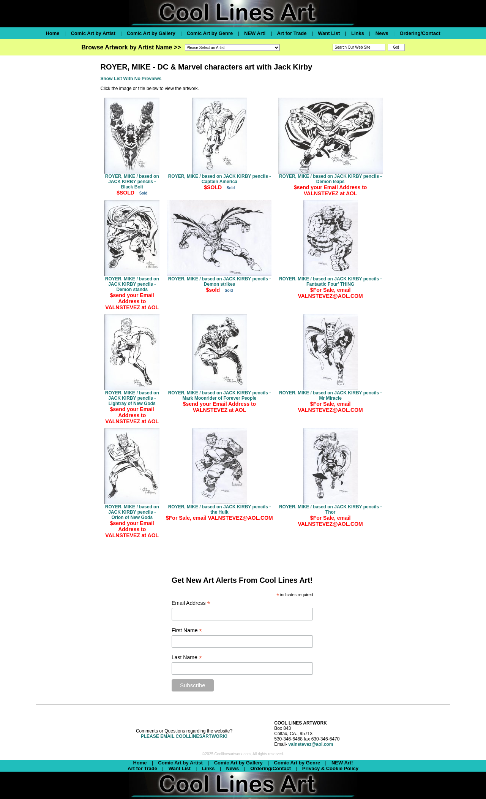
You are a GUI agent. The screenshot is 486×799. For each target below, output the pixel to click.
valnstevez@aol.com (311, 744)
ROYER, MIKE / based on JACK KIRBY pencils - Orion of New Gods (132, 512)
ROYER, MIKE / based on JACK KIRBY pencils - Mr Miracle (330, 395)
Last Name (187, 657)
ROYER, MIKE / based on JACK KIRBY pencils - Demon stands (132, 284)
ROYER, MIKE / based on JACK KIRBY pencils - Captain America (219, 179)
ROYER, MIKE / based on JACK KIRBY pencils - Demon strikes (219, 281)
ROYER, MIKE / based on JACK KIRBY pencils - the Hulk (219, 509)
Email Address (191, 603)
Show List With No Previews (131, 78)
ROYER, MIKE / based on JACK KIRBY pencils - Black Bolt (132, 182)
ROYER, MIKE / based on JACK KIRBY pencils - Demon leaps (330, 179)
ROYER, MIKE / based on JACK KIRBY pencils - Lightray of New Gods (132, 398)
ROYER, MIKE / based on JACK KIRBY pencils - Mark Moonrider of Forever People (219, 395)
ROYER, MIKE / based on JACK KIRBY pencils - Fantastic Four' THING (330, 281)
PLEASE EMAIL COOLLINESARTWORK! (184, 736)
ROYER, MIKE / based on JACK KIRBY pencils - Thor (330, 509)
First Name (187, 630)
